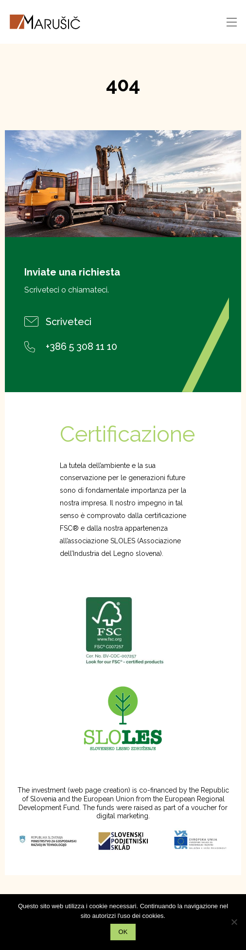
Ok (123, 931)
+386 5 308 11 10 (70, 346)
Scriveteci (57, 321)
